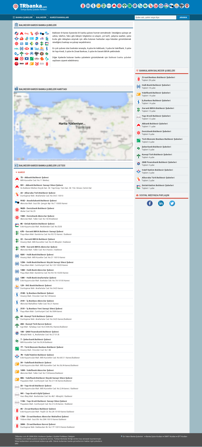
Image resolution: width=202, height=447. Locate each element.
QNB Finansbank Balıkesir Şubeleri (159, 162)
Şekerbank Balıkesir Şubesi (37, 339)
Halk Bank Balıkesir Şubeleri (156, 85)
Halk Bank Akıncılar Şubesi (40, 270)
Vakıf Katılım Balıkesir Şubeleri (157, 170)
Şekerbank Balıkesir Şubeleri (156, 147)
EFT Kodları (182, 437)
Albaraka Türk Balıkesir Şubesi (39, 193)
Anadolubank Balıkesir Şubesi (42, 200)
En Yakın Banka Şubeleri (133, 437)
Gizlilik (60, 437)
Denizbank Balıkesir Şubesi (40, 208)
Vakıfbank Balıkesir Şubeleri (156, 93)
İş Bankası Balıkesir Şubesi (40, 293)
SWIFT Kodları (170, 437)
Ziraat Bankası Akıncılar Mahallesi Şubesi (48, 416)
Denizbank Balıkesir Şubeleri (156, 131)
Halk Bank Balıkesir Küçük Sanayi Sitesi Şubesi (50, 262)
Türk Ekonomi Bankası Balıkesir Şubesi (43, 347)
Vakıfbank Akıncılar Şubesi (40, 370)
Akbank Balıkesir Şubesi (36, 177)
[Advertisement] (73, 77)
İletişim (71, 437)
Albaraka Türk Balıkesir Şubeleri (158, 177)
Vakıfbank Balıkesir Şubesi (37, 362)
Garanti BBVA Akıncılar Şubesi (42, 247)
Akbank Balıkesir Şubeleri (155, 123)
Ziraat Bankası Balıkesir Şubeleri (158, 77)
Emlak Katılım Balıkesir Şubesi (39, 224)
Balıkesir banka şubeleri (120, 57)
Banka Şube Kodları (154, 437)
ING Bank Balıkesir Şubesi (39, 285)
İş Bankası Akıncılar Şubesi (40, 301)
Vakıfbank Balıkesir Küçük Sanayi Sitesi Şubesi (49, 378)
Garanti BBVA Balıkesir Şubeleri (158, 108)
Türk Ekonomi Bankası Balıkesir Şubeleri (162, 139)
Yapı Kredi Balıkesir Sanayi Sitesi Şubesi (47, 401)
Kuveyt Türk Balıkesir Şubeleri (157, 154)
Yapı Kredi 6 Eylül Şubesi (38, 393)
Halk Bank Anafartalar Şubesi (41, 278)
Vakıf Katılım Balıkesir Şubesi (39, 355)
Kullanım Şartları (45, 437)
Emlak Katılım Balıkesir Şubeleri (158, 185)
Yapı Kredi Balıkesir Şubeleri (156, 116)
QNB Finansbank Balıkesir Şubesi (42, 332)
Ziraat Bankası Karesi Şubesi (41, 424)
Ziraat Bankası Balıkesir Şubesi (40, 409)
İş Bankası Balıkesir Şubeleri (156, 100)
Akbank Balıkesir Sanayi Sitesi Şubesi (44, 185)
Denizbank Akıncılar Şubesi (40, 216)
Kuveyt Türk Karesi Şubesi (38, 324)
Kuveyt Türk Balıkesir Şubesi (38, 316)
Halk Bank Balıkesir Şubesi (40, 254)
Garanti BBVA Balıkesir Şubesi (39, 239)
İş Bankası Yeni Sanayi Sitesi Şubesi (44, 308)
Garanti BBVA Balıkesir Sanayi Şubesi (44, 231)
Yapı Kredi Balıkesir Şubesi (37, 386)
